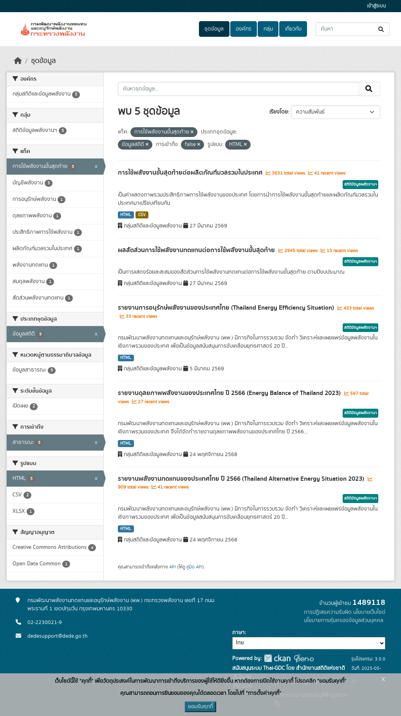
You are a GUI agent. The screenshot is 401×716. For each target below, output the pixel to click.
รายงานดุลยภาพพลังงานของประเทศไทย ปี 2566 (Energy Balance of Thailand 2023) (230, 393)
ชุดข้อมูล (214, 29)
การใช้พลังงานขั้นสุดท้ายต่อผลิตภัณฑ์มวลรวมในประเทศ (191, 173)
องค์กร (243, 29)
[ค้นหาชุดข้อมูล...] (353, 29)
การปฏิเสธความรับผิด (328, 612)
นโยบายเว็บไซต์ (369, 612)
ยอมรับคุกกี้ (200, 707)
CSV (142, 215)
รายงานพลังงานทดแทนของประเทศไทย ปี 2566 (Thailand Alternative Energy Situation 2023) (242, 479)
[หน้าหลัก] (18, 61)
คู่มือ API (194, 566)
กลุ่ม (268, 29)
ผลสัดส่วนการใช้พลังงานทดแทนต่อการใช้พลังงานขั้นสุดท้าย (197, 250)
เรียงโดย (278, 112)
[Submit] (381, 29)
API (172, 566)
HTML (125, 215)
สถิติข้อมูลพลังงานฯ (360, 184)
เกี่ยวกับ (293, 29)
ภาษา (238, 633)
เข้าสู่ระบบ (376, 6)
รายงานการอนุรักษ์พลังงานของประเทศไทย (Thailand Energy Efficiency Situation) (227, 308)
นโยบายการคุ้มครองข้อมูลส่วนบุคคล (343, 620)
